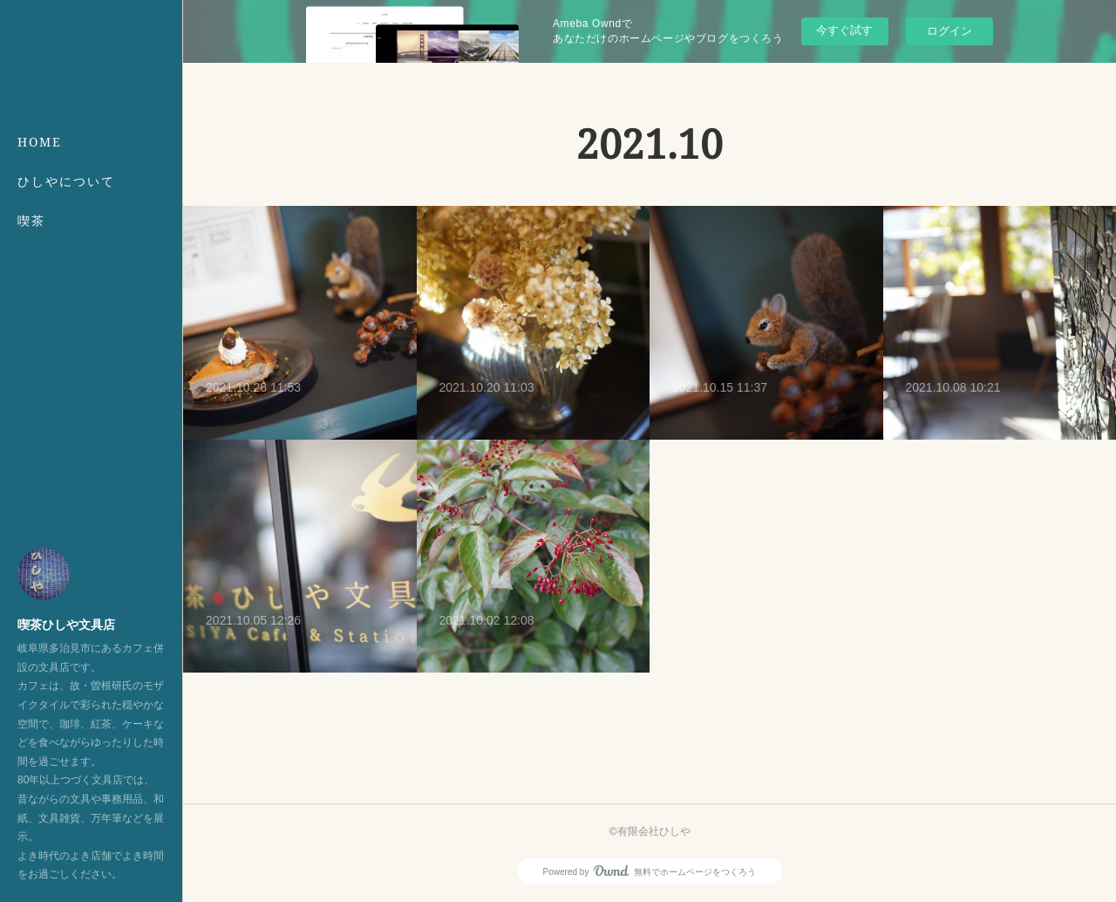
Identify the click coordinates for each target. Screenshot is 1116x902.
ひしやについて (66, 181)
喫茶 (31, 220)
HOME (39, 141)
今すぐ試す (844, 30)
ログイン (949, 31)
